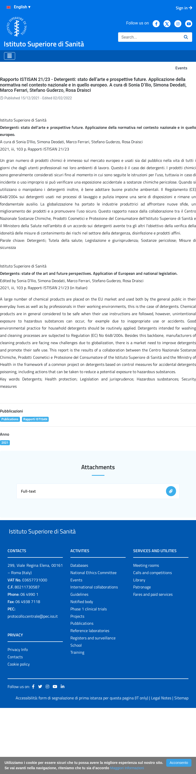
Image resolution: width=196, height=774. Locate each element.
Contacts (15, 723)
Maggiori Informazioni (127, 768)
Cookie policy (19, 730)
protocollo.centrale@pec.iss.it (33, 682)
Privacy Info (18, 715)
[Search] (149, 37)
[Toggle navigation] (9, 56)
